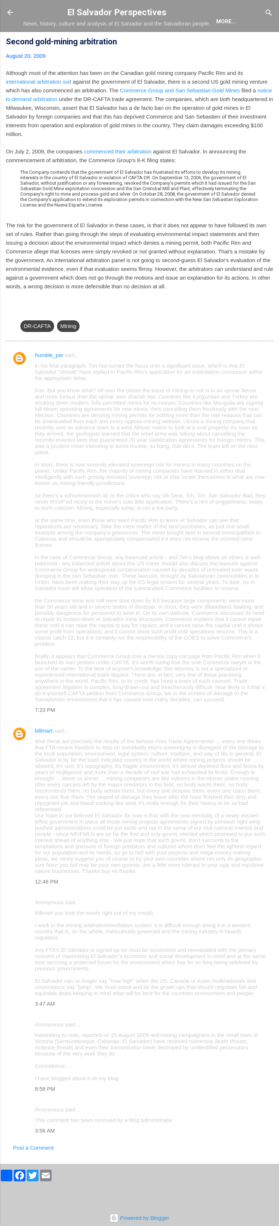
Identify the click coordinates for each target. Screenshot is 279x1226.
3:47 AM (45, 1025)
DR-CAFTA (37, 347)
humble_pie (49, 376)
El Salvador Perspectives (116, 12)
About (38, 43)
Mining (68, 347)
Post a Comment (33, 1169)
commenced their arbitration (117, 172)
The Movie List (176, 43)
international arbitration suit (38, 103)
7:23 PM (45, 731)
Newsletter (229, 43)
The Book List (121, 43)
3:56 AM (45, 1152)
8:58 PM (45, 1110)
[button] (268, 64)
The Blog (74, 43)
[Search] (268, 13)
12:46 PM (46, 903)
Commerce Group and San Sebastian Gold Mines (180, 111)
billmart (43, 752)
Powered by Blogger (139, 1218)
